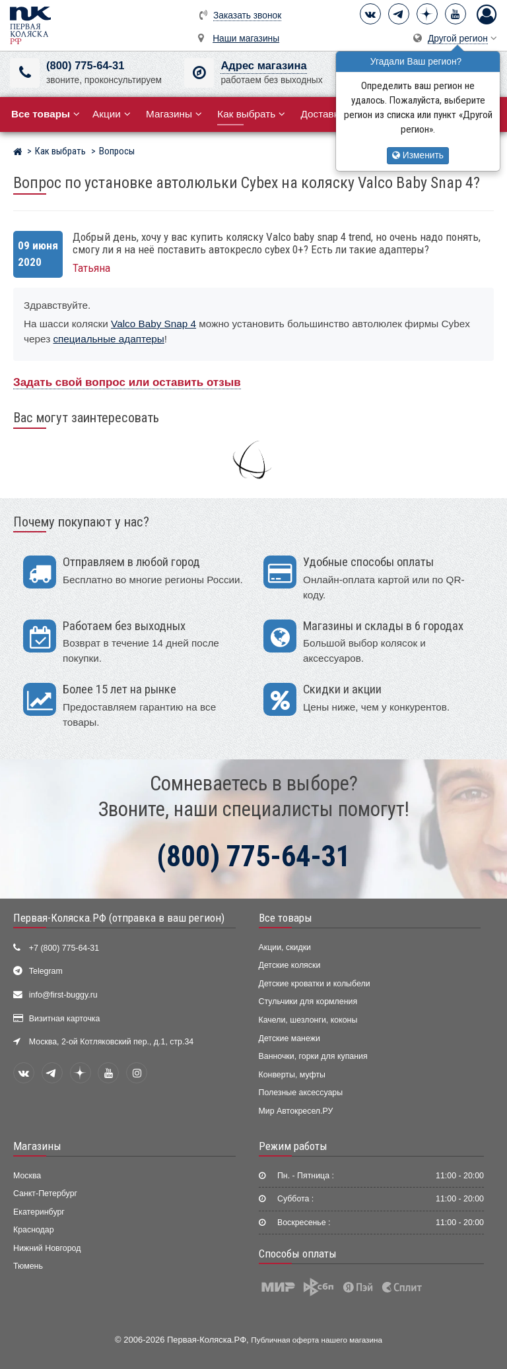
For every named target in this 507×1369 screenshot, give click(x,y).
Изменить (418, 155)
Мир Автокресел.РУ (296, 1111)
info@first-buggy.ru (63, 995)
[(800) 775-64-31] (25, 73)
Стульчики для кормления (308, 1001)
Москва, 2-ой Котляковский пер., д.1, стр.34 (111, 1041)
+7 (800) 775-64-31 (64, 948)
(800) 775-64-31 (85, 65)
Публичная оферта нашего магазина (316, 1339)
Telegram (46, 971)
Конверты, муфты (292, 1074)
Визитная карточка (64, 1018)
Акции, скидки (285, 947)
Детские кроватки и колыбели (314, 983)
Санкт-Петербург (45, 1193)
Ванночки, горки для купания (313, 1056)
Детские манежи (289, 1038)
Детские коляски (290, 965)
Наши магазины (246, 39)
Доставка (327, 113)
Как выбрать (251, 113)
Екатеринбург (39, 1212)
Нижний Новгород (47, 1248)
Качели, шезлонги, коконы (308, 1020)
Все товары (285, 917)
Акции (111, 113)
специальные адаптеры (108, 338)
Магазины (174, 113)
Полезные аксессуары (301, 1092)
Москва (27, 1175)
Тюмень (28, 1266)
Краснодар (33, 1229)
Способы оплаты (298, 1253)
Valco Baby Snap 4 (153, 323)
